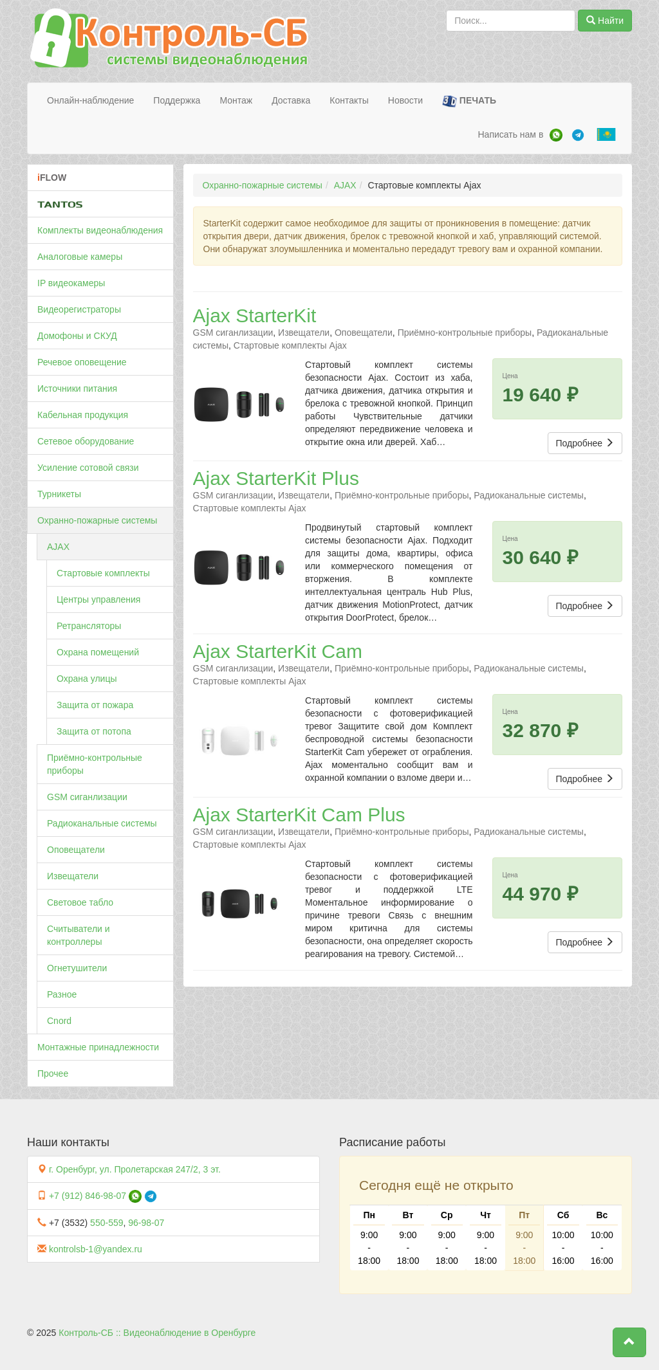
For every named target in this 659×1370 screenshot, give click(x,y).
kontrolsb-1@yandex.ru (95, 1249)
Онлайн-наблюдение (90, 100)
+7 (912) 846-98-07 (87, 1196)
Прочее (52, 1073)
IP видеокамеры (71, 283)
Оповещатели (76, 850)
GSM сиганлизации (87, 797)
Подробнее (585, 443)
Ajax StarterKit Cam (277, 651)
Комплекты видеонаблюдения (100, 230)
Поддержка (176, 100)
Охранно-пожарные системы (97, 520)
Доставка (291, 100)
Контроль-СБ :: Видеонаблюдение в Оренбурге (157, 1333)
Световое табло (80, 902)
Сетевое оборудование (85, 441)
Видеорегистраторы (79, 309)
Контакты (349, 100)
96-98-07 (146, 1223)
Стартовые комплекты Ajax (290, 345)
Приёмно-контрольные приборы (94, 764)
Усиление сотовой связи (88, 467)
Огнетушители (77, 968)
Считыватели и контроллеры (78, 935)
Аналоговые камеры (79, 256)
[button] (629, 1342)
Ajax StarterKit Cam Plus (299, 814)
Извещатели (72, 876)
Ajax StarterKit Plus (276, 478)
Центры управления (98, 599)
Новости (405, 100)
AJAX (58, 547)
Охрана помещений (98, 652)
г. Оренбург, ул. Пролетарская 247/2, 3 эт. (135, 1169)
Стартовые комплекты (103, 573)
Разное (62, 994)
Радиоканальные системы (102, 823)
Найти (605, 20)
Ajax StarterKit (255, 315)
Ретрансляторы (89, 626)
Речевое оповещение (82, 362)
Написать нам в (510, 134)
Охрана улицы (86, 678)
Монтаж (235, 100)
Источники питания (77, 388)
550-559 (106, 1223)
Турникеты (59, 494)
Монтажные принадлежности (98, 1047)
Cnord (59, 1021)
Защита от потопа (94, 731)
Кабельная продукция (82, 415)
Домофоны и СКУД (77, 336)
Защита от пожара (95, 705)
